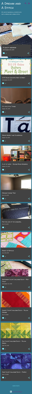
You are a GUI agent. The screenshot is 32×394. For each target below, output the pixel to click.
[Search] (25, 3)
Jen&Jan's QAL (21, 21)
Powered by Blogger (16, 391)
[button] (28, 53)
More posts (16, 386)
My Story (10, 21)
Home (2, 21)
